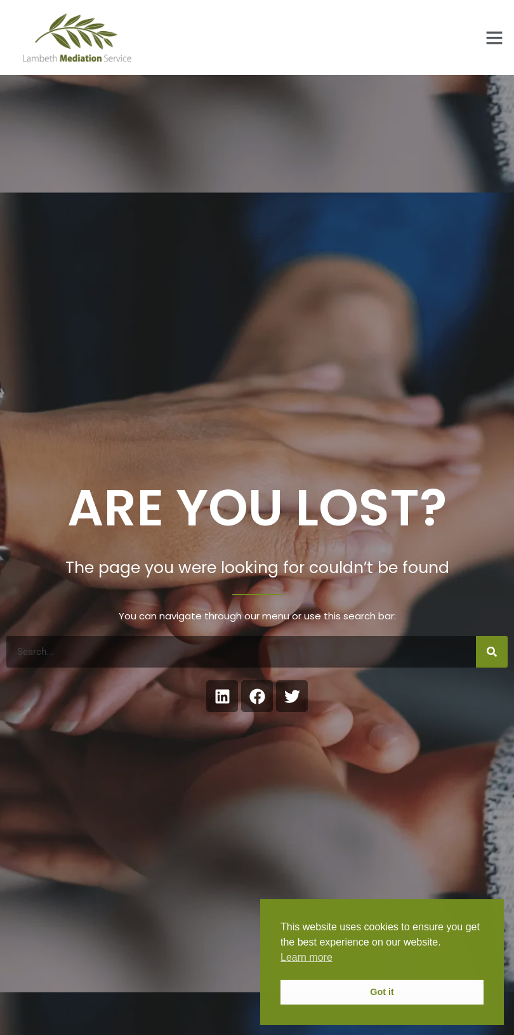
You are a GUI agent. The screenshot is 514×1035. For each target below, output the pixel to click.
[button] (494, 37)
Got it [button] (382, 992)
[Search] (492, 652)
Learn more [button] (306, 957)
